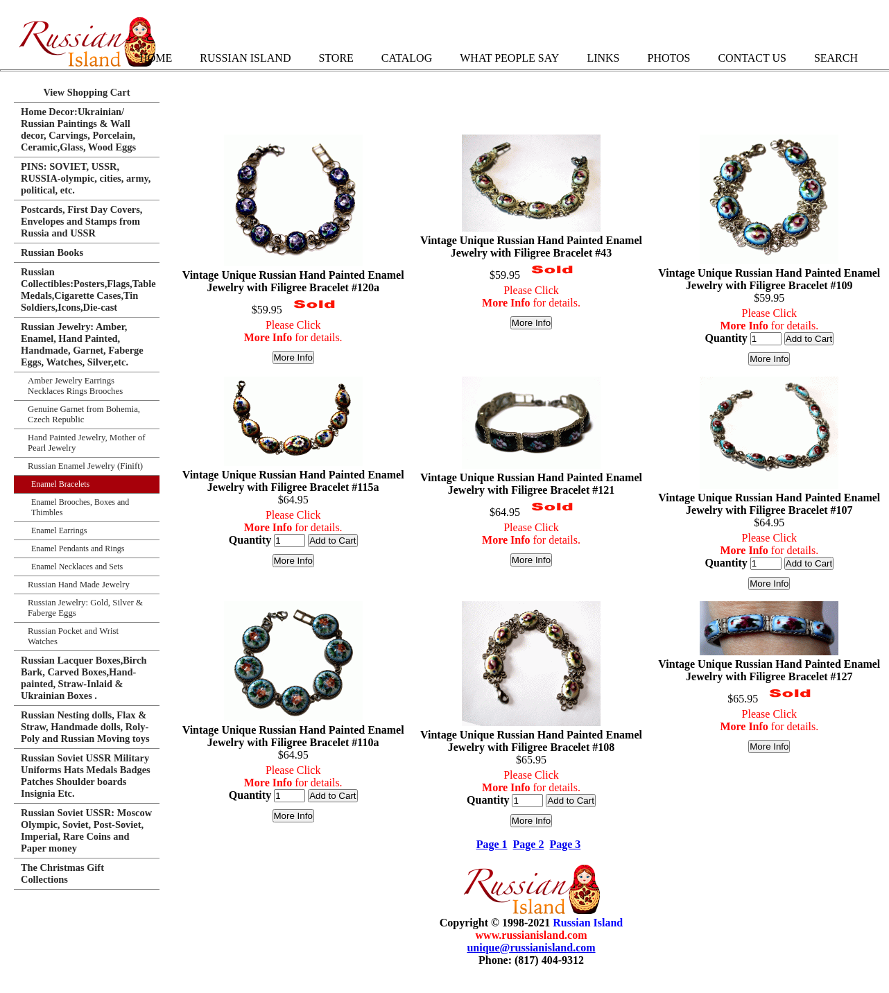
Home (155, 58)
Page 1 (492, 844)
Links (603, 58)
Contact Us (752, 58)
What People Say (509, 58)
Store (335, 58)
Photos (668, 58)
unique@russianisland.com (531, 947)
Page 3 (564, 844)
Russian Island (245, 58)
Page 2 (528, 844)
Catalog (406, 58)
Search (836, 58)
